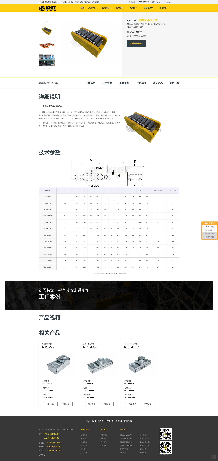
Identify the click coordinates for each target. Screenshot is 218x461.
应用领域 (107, 8)
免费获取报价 (136, 44)
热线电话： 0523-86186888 (138, 2)
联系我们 (164, 8)
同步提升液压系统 (125, 439)
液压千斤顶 (123, 446)
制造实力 (84, 439)
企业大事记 (84, 443)
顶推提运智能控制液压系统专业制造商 (109, 418)
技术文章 (103, 439)
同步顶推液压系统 (125, 436)
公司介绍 (84, 433)
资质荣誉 (84, 436)
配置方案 (103, 436)
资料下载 (103, 443)
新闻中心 (135, 8)
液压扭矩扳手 (144, 436)
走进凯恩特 (150, 8)
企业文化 (84, 446)
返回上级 (174, 83)
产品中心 (93, 8)
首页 (83, 8)
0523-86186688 (51, 436)
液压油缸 (123, 449)
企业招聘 (84, 449)
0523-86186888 (51, 432)
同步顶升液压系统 (125, 433)
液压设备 (143, 446)
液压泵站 (143, 449)
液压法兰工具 (144, 443)
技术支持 (121, 8)
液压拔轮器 (143, 433)
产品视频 (103, 433)
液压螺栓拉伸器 (145, 439)
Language (168, 2)
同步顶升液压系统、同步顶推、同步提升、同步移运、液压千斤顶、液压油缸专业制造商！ (69, 2)
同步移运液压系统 (125, 443)
